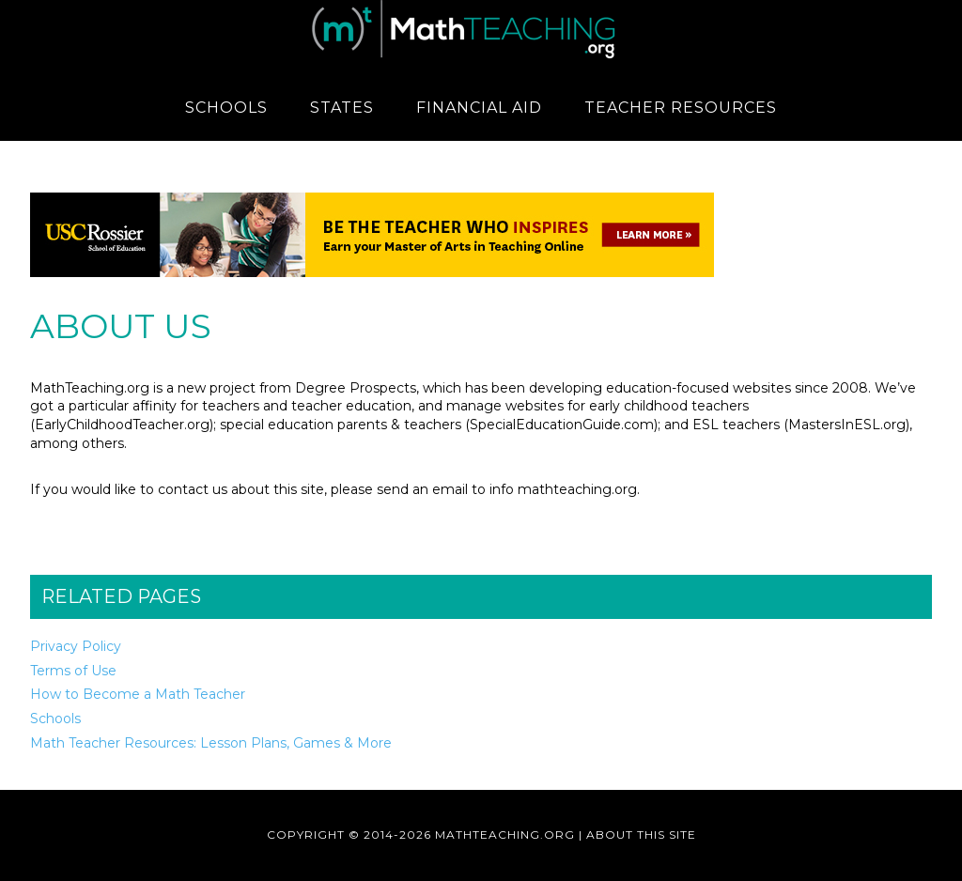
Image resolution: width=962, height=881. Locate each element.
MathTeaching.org (481, 33)
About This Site (641, 834)
